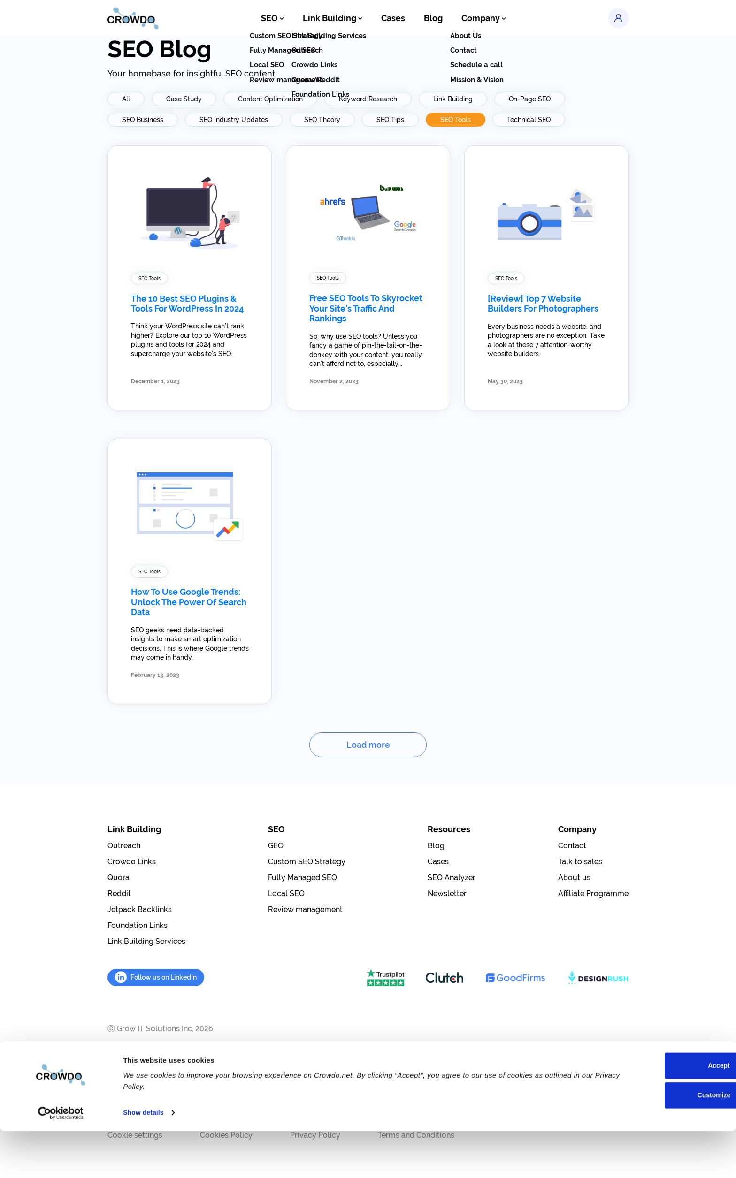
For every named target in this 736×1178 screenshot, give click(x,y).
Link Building (337, 19)
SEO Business (142, 119)
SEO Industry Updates (233, 119)
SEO (281, 19)
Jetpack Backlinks (139, 909)
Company (479, 19)
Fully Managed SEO (302, 877)
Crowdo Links (131, 861)
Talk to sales (580, 861)
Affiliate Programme (593, 893)
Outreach (123, 845)
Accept (657, 1113)
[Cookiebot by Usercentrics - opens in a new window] (61, 1160)
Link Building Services (146, 941)
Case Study (184, 99)
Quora (118, 877)
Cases (393, 19)
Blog (431, 19)
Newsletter (447, 893)
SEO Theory (322, 119)
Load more (368, 745)
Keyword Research (368, 99)
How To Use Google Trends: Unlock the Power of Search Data (188, 602)
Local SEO (286, 893)
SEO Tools (455, 119)
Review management (305, 909)
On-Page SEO (530, 99)
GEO (276, 845)
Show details (145, 1159)
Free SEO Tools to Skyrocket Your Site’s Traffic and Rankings (365, 308)
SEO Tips (390, 119)
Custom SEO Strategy (306, 861)
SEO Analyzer (451, 877)
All (126, 99)
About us (574, 877)
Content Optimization (270, 99)
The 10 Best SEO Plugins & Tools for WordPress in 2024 (187, 304)
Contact (572, 845)
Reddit (119, 893)
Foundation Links (137, 925)
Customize (658, 1144)
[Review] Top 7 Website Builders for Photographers (543, 304)
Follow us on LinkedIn (156, 977)
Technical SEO (529, 119)
